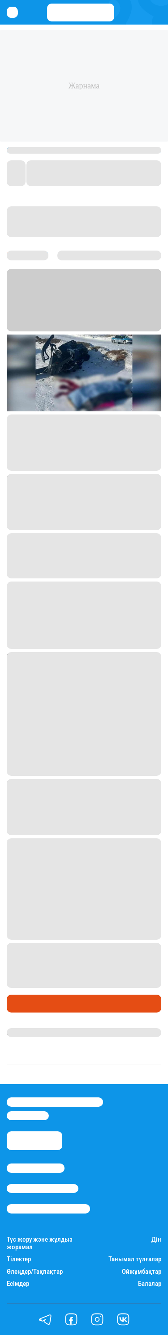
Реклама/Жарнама (42, 1188)
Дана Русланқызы (37, 1032)
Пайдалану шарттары (48, 1208)
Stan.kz (19, 315)
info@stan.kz (28, 1115)
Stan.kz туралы (36, 1167)
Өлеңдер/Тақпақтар (35, 1272)
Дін (156, 1239)
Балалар (149, 1284)
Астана (106, 315)
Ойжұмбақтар (141, 1272)
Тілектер (19, 1259)
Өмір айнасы (31, 1003)
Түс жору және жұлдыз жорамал (40, 1243)
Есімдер (18, 1284)
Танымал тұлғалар (134, 1259)
